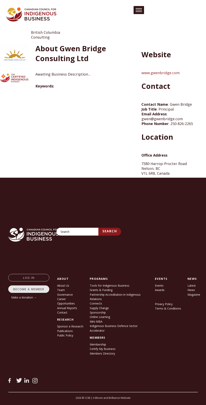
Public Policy (65, 335)
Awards (160, 290)
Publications (65, 331)
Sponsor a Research (70, 326)
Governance (65, 294)
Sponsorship (98, 312)
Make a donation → (24, 297)
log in (29, 278)
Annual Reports (67, 308)
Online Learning (100, 317)
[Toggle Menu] (139, 10)
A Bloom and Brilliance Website (112, 398)
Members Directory (102, 353)
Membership (98, 344)
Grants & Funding (101, 290)
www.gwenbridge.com (160, 72)
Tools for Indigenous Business (109, 285)
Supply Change (99, 308)
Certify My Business (102, 349)
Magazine (193, 294)
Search (109, 231)
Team (61, 290)
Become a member (28, 289)
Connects (96, 303)
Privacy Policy (164, 304)
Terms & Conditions (168, 308)
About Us (63, 285)
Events (159, 285)
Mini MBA (96, 321)
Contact (62, 312)
